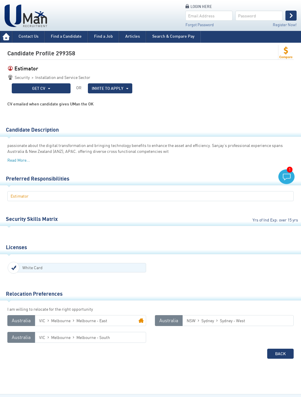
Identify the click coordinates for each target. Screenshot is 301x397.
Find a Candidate (66, 36)
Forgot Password (199, 24)
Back (280, 353)
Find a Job (103, 36)
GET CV (41, 88)
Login (291, 16)
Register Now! (285, 24)
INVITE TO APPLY (110, 88)
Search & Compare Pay (173, 36)
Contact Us (29, 36)
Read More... (18, 160)
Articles (132, 36)
